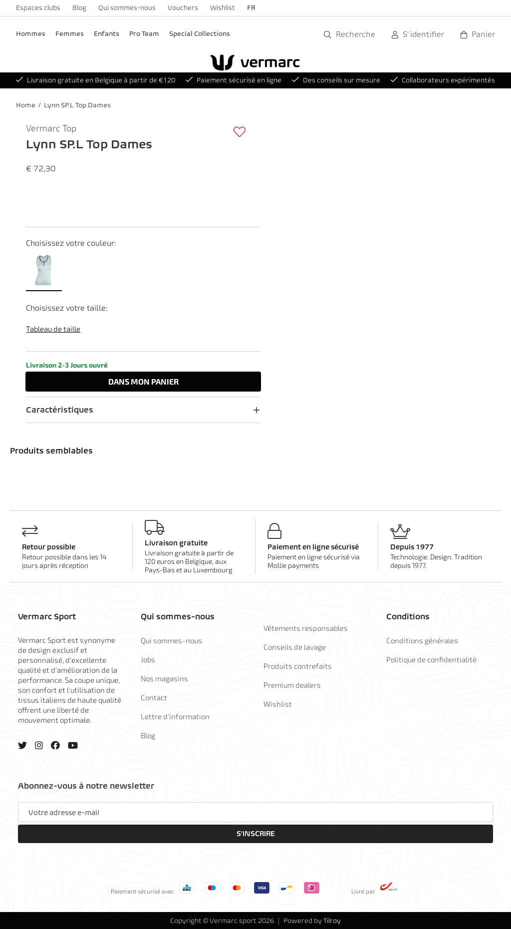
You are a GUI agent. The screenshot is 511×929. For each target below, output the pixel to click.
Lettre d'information (175, 716)
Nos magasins (164, 678)
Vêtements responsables (305, 627)
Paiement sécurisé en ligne (233, 80)
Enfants (106, 33)
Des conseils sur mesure (336, 80)
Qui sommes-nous (127, 7)
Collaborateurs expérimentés (443, 80)
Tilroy (332, 921)
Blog (79, 7)
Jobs (148, 659)
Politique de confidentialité (431, 659)
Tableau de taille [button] (53, 328)
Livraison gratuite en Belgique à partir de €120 (95, 80)
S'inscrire (256, 833)
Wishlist (222, 7)
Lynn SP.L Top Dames (77, 105)
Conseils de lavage (294, 646)
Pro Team (144, 33)
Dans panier (143, 381)
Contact (154, 697)
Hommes (30, 33)
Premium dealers (292, 684)
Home (25, 105)
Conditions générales (422, 640)
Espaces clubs (38, 7)
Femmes (69, 33)
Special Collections (199, 33)
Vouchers (183, 7)
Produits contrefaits (297, 665)
